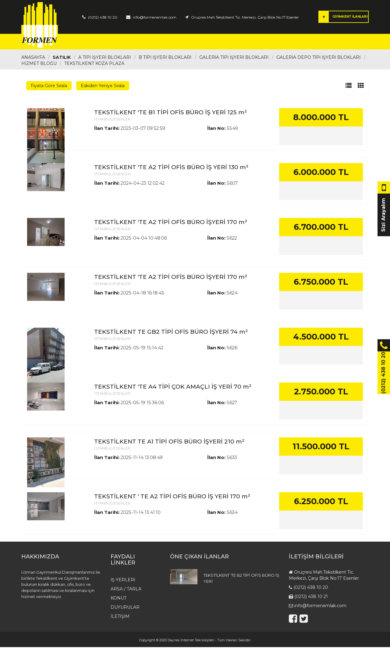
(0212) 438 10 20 (102, 17)
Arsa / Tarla (172, 42)
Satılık (62, 58)
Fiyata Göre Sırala (49, 86)
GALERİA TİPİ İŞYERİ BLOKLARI (234, 58)
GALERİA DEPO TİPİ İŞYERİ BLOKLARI (318, 58)
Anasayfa (99, 42)
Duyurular (280, 42)
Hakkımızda (240, 42)
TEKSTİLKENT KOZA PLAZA (94, 64)
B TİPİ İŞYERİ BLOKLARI (165, 58)
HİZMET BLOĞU (39, 64)
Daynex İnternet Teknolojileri (191, 641)
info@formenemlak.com (154, 17)
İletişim (314, 42)
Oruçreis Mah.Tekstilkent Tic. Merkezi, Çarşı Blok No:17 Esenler (245, 17)
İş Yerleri (134, 42)
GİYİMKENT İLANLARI (343, 16)
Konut (207, 42)
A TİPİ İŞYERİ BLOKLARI (104, 58)
